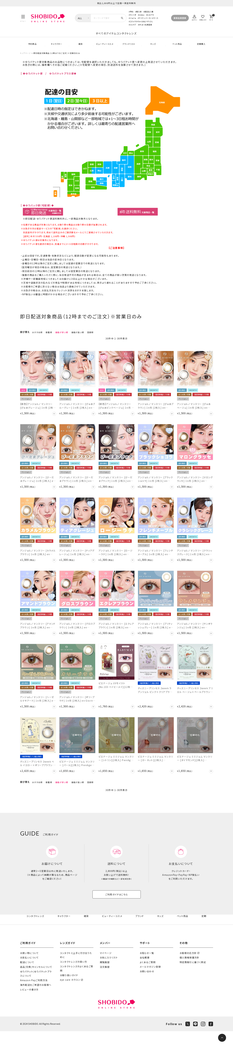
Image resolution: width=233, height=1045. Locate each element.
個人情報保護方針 (189, 971)
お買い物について (29, 966)
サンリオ (133, 15)
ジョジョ (133, 18)
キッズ (152, 48)
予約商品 (32, 48)
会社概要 (145, 971)
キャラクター (56, 48)
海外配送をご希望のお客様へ (35, 998)
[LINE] (195, 1038)
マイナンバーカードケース (148, 18)
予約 (131, 11)
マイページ (106, 966)
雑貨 (80, 48)
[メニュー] (23, 18)
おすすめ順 (37, 339)
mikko (141, 15)
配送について (27, 976)
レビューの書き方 (29, 1003)
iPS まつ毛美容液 (145, 24)
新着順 (49, 339)
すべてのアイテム (80, 37)
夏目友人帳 (148, 11)
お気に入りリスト (109, 971)
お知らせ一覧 (147, 966)
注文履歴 (105, 980)
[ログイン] (194, 17)
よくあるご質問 (148, 976)
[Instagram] (203, 1038)
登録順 (90, 339)
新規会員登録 (180, 18)
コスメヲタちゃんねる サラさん (141, 21)
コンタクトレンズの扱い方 (73, 975)
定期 (204, 929)
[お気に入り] (203, 17)
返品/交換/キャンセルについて (36, 980)
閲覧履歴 (105, 976)
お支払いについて (29, 971)
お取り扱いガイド (69, 989)
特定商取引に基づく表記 (193, 976)
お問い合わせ (147, 985)
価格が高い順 (77, 339)
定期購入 (201, 48)
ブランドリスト (128, 48)
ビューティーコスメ (104, 48)
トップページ (25, 60)
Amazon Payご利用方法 (34, 994)
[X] (187, 1038)
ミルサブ (133, 24)
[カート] (211, 17)
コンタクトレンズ (152, 37)
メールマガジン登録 (150, 980)
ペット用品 (177, 48)
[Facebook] (211, 1038)
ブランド (140, 929)
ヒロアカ (150, 15)
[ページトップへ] (222, 1038)
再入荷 (139, 11)
